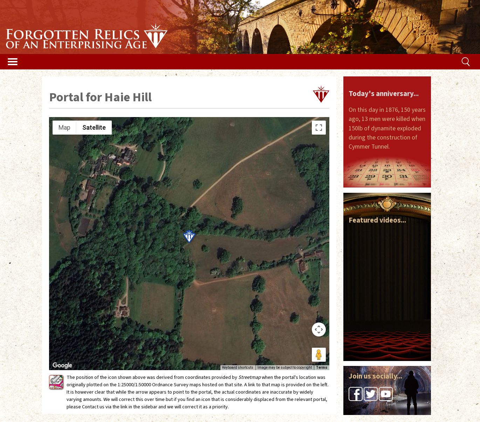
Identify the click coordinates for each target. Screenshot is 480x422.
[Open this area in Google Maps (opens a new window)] (62, 365)
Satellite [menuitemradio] (94, 127)
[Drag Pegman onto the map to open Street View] (319, 355)
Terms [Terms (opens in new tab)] (321, 367)
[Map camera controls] (319, 329)
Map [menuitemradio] (64, 127)
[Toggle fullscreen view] (319, 128)
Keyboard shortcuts (237, 367)
